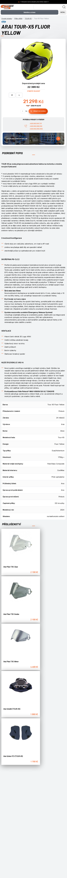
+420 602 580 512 (36, 126)
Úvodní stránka (6, 19)
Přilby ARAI (18, 19)
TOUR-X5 (28, 19)
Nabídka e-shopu (29, 12)
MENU (62, 12)
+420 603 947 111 (36, 123)
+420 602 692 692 (36, 128)
